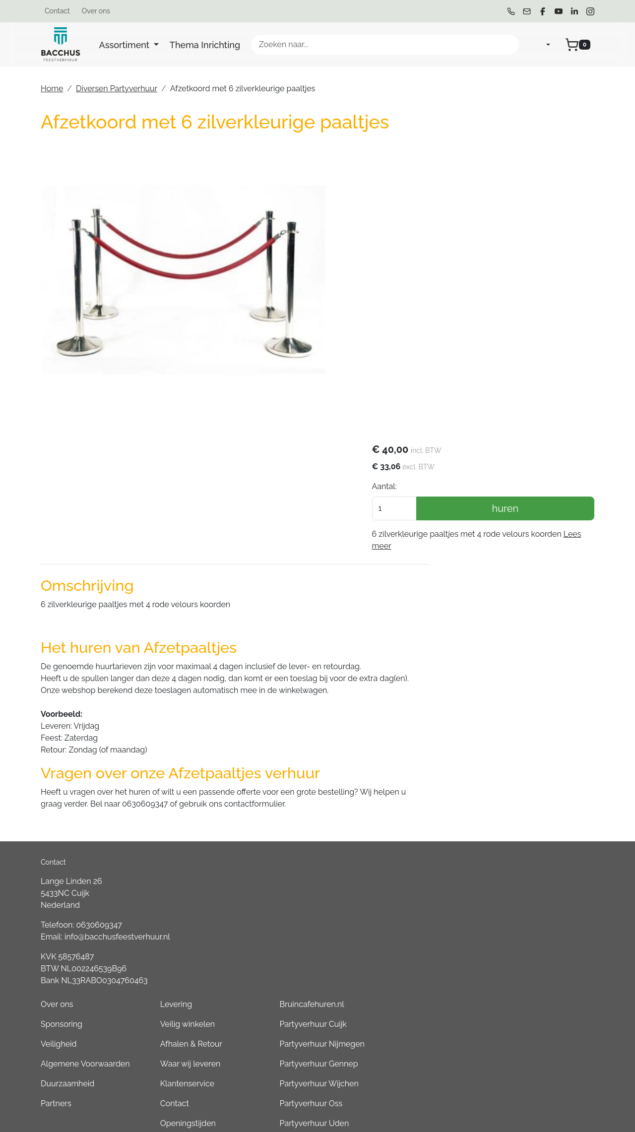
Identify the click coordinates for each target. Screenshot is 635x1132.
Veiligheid (294, 781)
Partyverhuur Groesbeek (536, 920)
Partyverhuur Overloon (533, 979)
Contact (57, 11)
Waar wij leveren (414, 801)
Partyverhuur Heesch (530, 880)
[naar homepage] (60, 44)
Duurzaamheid (303, 820)
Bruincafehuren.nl (524, 741)
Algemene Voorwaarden (321, 801)
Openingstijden (412, 860)
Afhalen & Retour (415, 781)
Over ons (96, 11)
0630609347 (99, 799)
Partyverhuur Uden (526, 860)
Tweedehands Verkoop (426, 900)
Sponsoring (297, 761)
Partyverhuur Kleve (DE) (535, 999)
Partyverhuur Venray (529, 900)
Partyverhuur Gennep (531, 801)
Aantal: (430, 190)
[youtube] (559, 11)
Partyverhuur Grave (527, 1078)
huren (528, 213)
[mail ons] (527, 11)
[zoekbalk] (385, 45)
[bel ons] (511, 11)
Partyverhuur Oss (523, 840)
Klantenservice (411, 820)
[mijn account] (540, 45)
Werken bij (403, 880)
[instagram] (590, 11)
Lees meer (469, 250)
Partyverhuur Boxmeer (533, 959)
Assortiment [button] (125, 45)
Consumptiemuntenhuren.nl (543, 1059)
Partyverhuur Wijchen (531, 820)
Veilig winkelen (411, 761)
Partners (291, 840)
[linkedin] (574, 11)
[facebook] (543, 11)
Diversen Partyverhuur (116, 88)
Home (52, 88)
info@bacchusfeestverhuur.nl (117, 811)
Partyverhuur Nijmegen (534, 781)
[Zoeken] (507, 45)
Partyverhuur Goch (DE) (534, 1019)
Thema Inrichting (205, 45)
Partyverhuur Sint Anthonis (540, 939)
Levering (400, 741)
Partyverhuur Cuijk (525, 761)
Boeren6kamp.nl (522, 1039)
